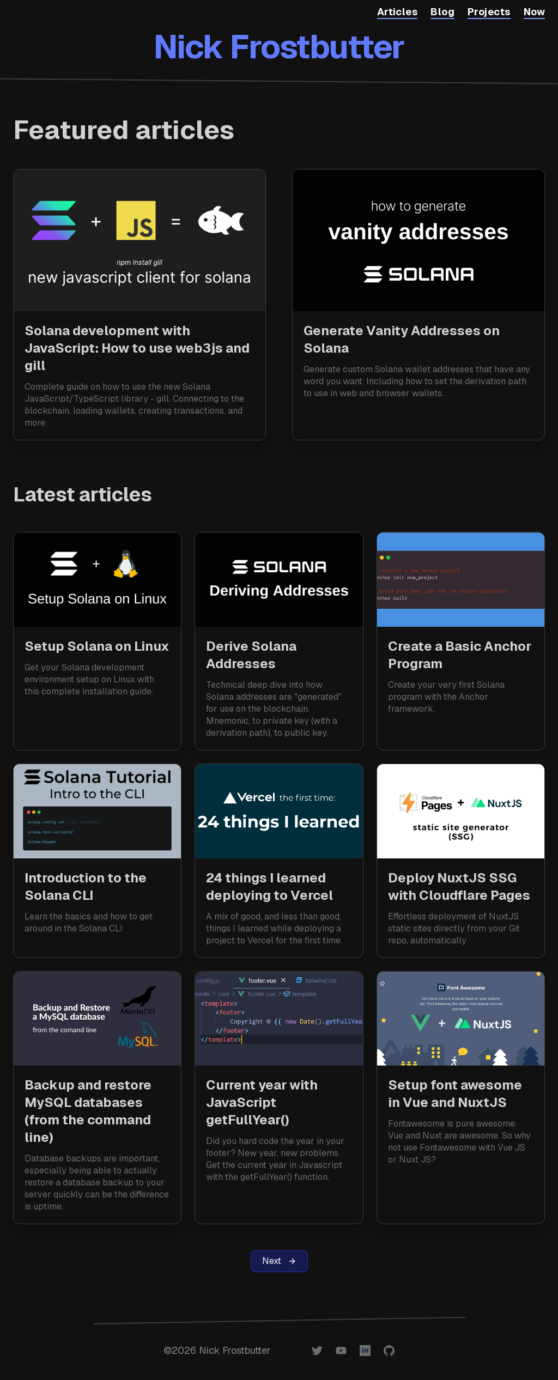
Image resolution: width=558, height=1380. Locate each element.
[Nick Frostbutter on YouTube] (341, 1350)
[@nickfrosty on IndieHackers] (365, 1350)
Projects (489, 11)
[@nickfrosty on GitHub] (389, 1350)
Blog (442, 11)
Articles (397, 11)
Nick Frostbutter (279, 47)
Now (534, 11)
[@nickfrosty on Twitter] (317, 1350)
